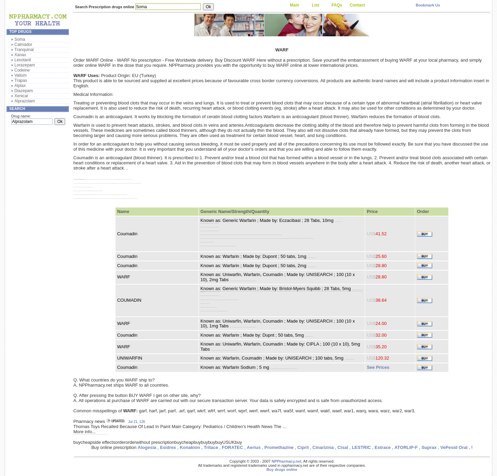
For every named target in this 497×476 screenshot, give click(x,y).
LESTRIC (361, 447)
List (315, 5)
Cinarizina (323, 447)
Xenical (21, 95)
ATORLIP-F (406, 447)
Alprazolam (24, 101)
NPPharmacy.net (286, 461)
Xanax (20, 54)
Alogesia (147, 447)
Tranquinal (24, 49)
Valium (20, 75)
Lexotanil (22, 60)
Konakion (190, 447)
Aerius (253, 447)
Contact (357, 5)
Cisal (342, 447)
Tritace (211, 447)
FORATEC (232, 447)
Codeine (22, 70)
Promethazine (278, 447)
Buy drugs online (282, 469)
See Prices (378, 367)
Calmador (23, 44)
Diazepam (23, 90)
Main (294, 5)
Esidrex (168, 447)
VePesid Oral (454, 447)
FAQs (336, 5)
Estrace (383, 447)
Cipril (302, 447)
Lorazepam (24, 65)
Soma (19, 39)
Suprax (429, 447)
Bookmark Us (428, 5)
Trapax (20, 80)
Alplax (20, 85)
